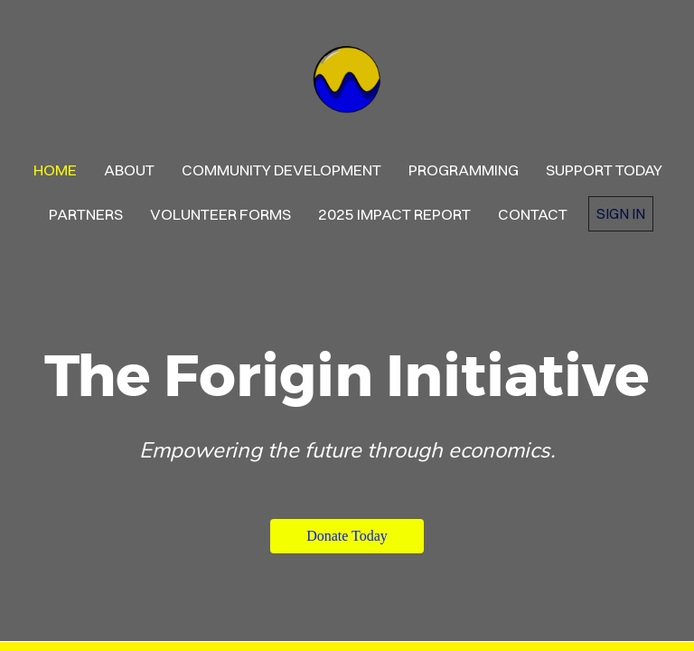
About (129, 169)
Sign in (620, 213)
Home (55, 169)
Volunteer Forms (220, 213)
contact (532, 213)
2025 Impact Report (394, 213)
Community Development (281, 169)
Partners (86, 213)
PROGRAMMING (463, 169)
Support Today (604, 169)
